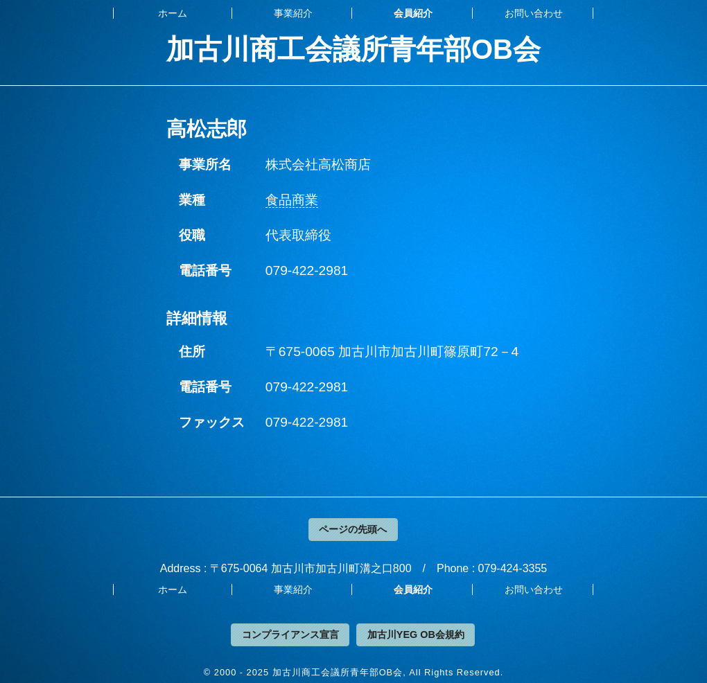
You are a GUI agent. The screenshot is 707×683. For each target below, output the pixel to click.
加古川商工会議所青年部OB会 (353, 49)
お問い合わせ (534, 13)
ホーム (172, 13)
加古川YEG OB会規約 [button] (415, 634)
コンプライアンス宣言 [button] (290, 634)
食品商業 (291, 200)
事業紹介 (293, 13)
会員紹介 (413, 13)
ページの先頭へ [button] (353, 529)
